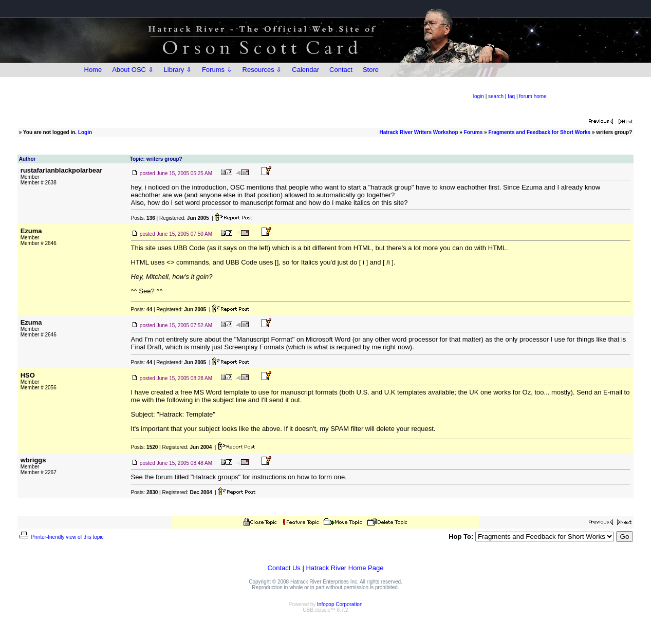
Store (371, 69)
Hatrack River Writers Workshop (418, 132)
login (478, 96)
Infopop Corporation (339, 604)
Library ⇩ (178, 69)
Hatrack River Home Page (344, 568)
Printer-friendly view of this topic (61, 537)
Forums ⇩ (217, 69)
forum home (532, 96)
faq (511, 96)
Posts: (143, 218)
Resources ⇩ (262, 69)
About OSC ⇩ (132, 69)
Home (93, 69)
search (496, 96)
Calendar (305, 69)
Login (85, 132)
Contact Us (284, 568)
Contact (340, 69)
